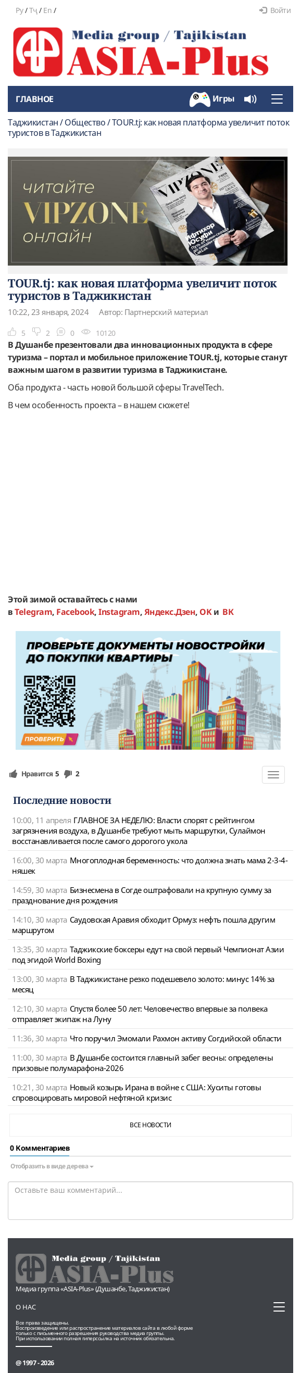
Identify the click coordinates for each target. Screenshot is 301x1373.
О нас (26, 1307)
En (47, 10)
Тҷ (33, 10)
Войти (275, 10)
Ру (19, 10)
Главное (35, 99)
